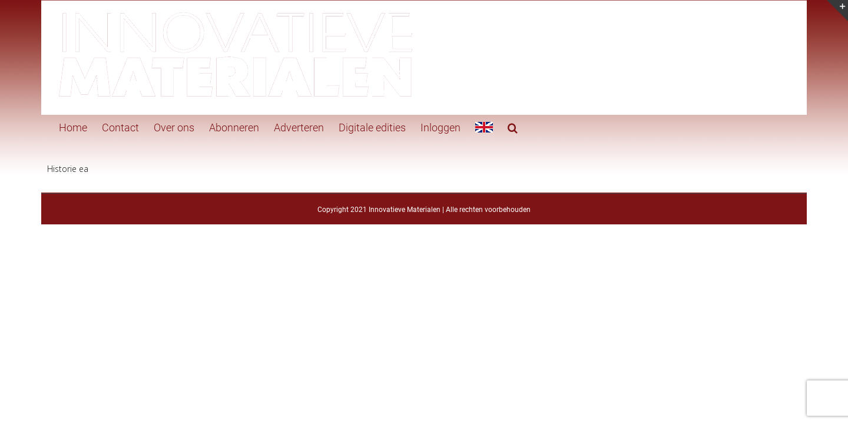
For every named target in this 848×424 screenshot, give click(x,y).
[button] (489, 126)
